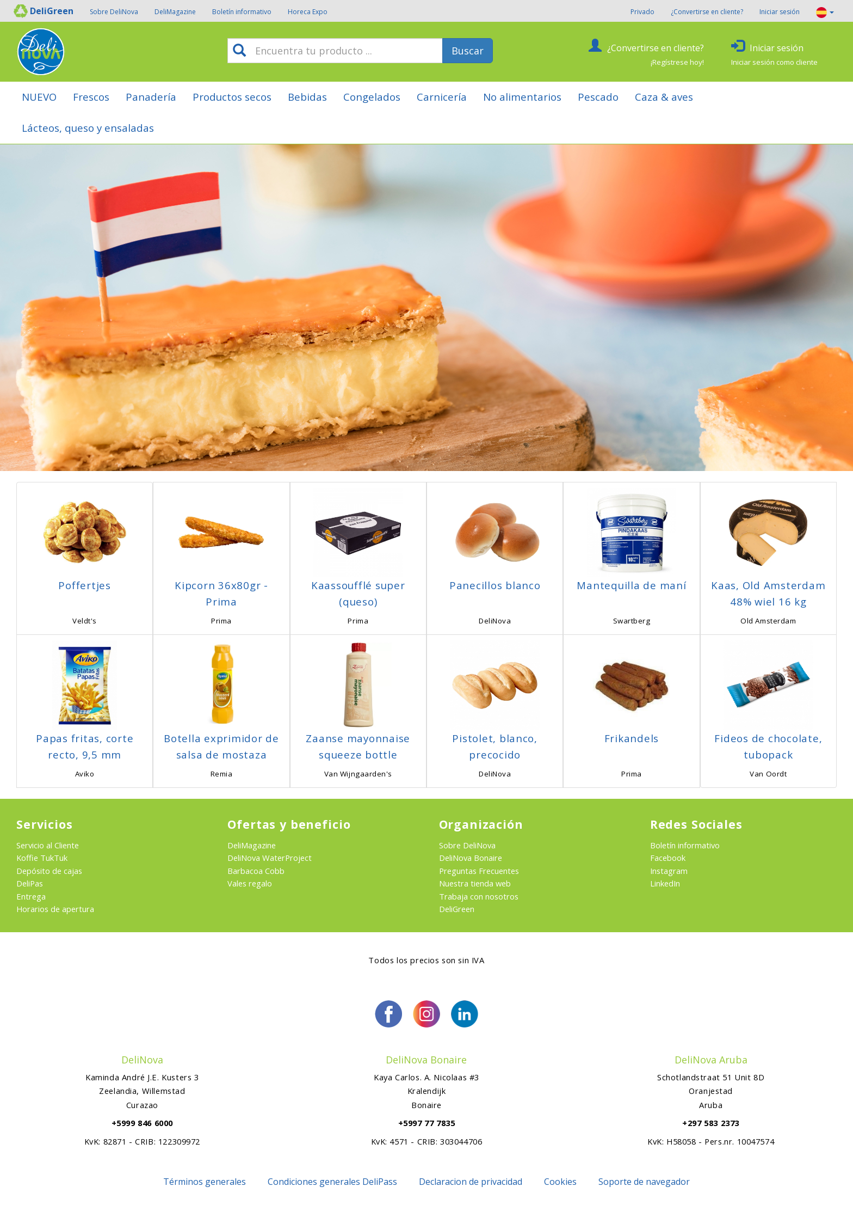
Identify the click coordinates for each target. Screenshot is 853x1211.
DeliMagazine (175, 11)
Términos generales (204, 1182)
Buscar (468, 50)
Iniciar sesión (779, 11)
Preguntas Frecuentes (479, 870)
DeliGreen (456, 908)
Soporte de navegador (644, 1182)
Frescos (91, 96)
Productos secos (232, 96)
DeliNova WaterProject (269, 857)
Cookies (560, 1182)
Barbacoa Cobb (256, 870)
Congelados (371, 96)
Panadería (151, 96)
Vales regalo (249, 883)
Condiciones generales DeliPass (332, 1182)
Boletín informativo (241, 11)
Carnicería (442, 96)
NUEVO (39, 96)
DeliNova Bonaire (470, 857)
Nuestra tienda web (475, 883)
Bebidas (307, 96)
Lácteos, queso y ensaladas (88, 127)
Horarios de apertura (55, 908)
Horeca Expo (307, 11)
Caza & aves (664, 96)
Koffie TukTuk (41, 857)
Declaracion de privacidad (470, 1182)
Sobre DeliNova (114, 11)
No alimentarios (522, 96)
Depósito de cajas (49, 870)
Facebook (667, 857)
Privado (642, 11)
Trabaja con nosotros (478, 896)
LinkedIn (665, 883)
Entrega (31, 896)
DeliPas (29, 883)
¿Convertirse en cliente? (707, 11)
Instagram (669, 870)
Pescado (598, 96)
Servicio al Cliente (47, 845)
